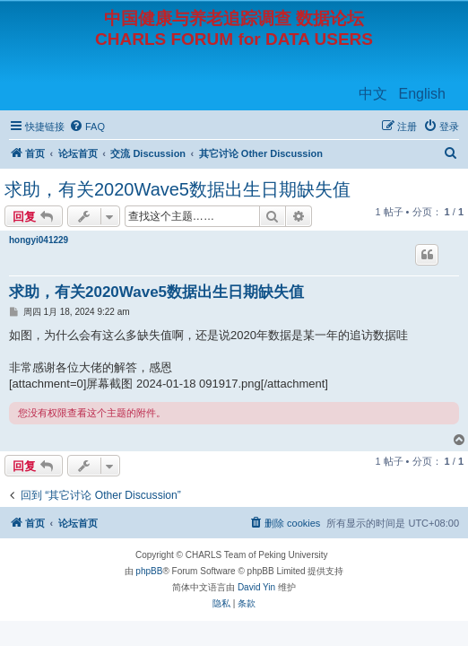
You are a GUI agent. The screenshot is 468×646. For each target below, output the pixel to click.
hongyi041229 (38, 240)
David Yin (256, 587)
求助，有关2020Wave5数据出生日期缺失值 (177, 189)
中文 (373, 93)
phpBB (148, 571)
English (422, 93)
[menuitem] (87, 126)
